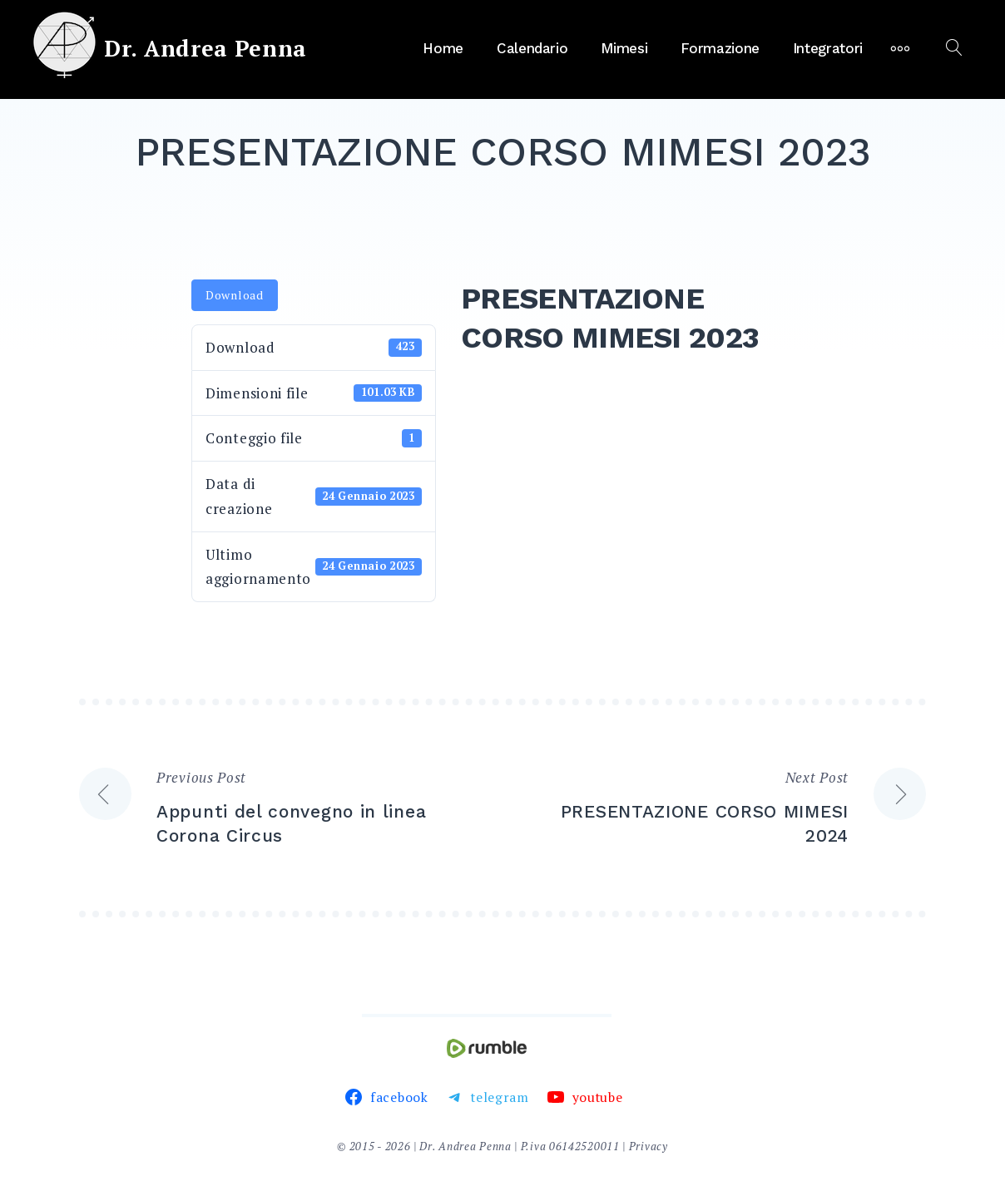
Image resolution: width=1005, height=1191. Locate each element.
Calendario (532, 48)
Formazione (720, 48)
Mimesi (624, 48)
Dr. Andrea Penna (205, 48)
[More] (900, 48)
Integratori (828, 48)
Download (234, 295)
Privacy (648, 1146)
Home (443, 48)
